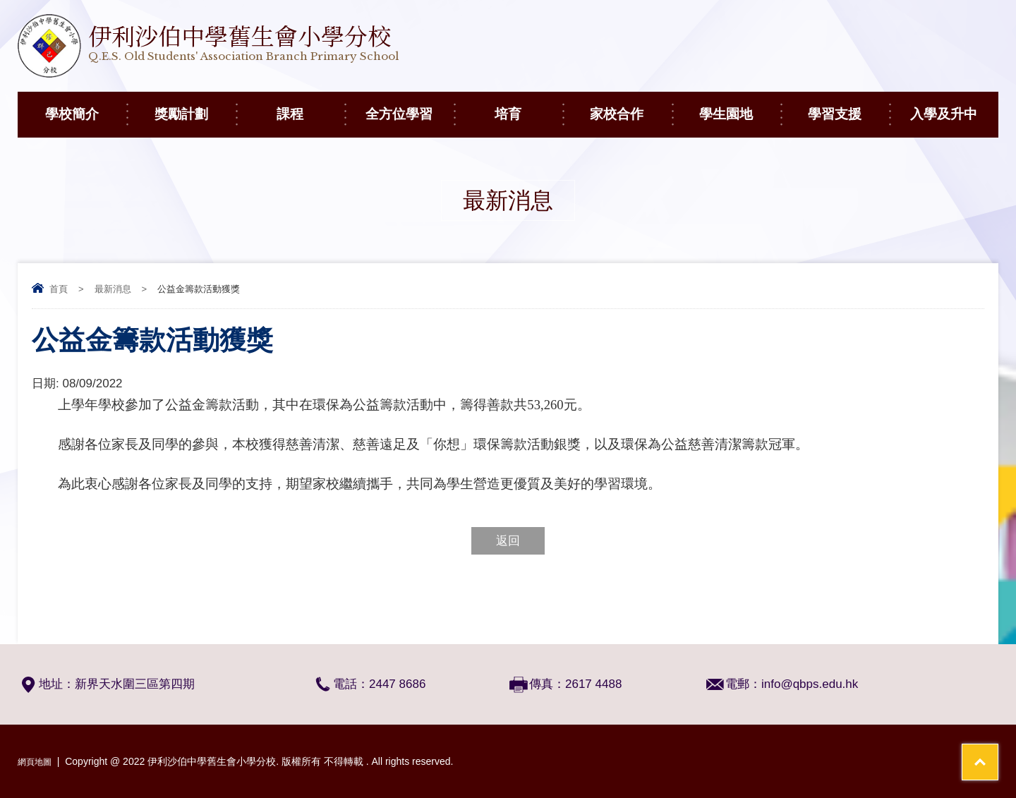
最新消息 (113, 289)
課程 (310, 106)
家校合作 (630, 106)
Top (980, 735)
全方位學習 (409, 106)
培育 (528, 106)
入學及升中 (954, 106)
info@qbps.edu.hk (809, 684)
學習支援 (848, 106)
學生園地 (739, 106)
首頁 (58, 289)
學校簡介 (85, 106)
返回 (508, 541)
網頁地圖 (37, 761)
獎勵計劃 (195, 106)
